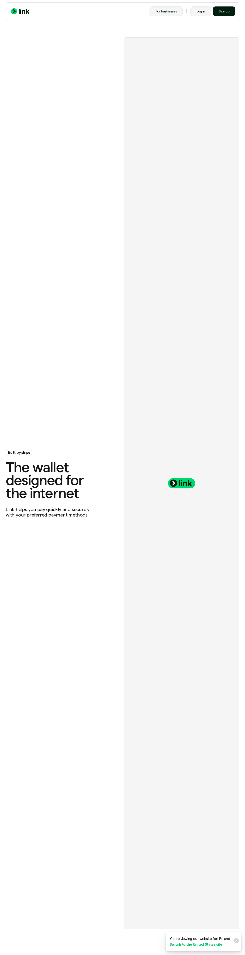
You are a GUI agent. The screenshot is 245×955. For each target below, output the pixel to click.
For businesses (166, 11)
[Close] (235, 941)
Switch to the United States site (196, 944)
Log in (200, 11)
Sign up (224, 11)
